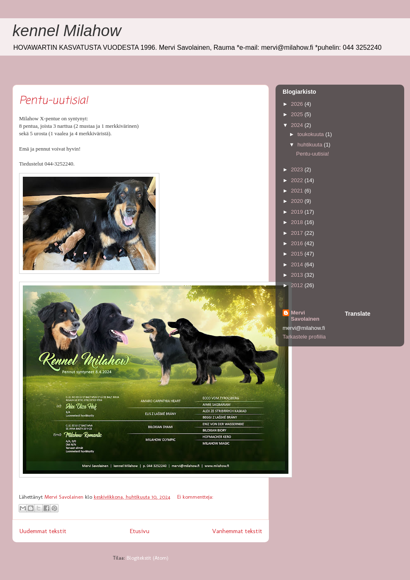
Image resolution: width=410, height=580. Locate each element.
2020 (298, 201)
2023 (298, 169)
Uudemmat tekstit (42, 531)
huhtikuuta (311, 144)
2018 (298, 222)
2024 (298, 125)
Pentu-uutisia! (53, 101)
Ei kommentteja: (195, 497)
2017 (298, 233)
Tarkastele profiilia (304, 337)
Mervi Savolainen (305, 315)
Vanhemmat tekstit (237, 531)
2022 (298, 180)
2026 (298, 104)
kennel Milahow (66, 30)
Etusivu (139, 531)
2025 (298, 114)
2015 (298, 254)
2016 (298, 243)
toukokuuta (311, 134)
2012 (298, 285)
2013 (298, 275)
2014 (298, 264)
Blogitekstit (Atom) (147, 558)
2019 (298, 212)
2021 (298, 191)
